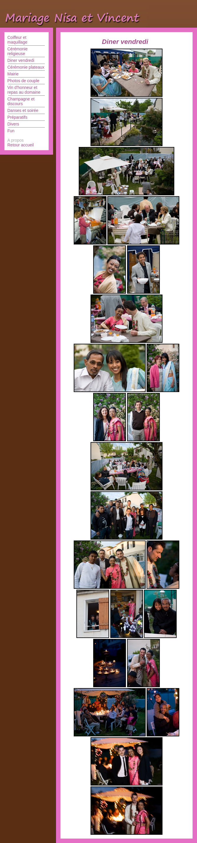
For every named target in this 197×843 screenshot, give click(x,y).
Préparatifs (17, 117)
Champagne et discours (21, 101)
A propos (15, 140)
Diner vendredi (20, 60)
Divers (13, 124)
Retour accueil (20, 145)
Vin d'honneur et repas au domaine (23, 90)
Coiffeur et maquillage (17, 39)
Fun (10, 130)
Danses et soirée (22, 110)
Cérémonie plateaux (25, 67)
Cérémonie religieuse (17, 51)
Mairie (13, 74)
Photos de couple (23, 80)
